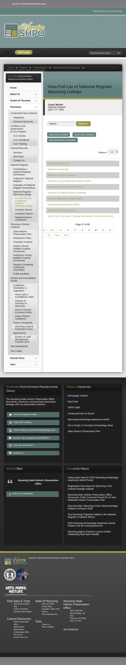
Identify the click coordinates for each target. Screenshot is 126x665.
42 (60, 230)
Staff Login (24, 52)
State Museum (19, 629)
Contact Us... (17, 453)
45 (82, 230)
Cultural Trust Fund (21, 637)
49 (110, 230)
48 (103, 230)
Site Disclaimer (71, 629)
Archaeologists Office (21, 632)
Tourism (45, 612)
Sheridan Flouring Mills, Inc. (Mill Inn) (65, 187)
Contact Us (46, 624)
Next (57, 235)
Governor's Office (48, 604)
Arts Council (18, 634)
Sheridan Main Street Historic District (65, 198)
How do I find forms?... (22, 445)
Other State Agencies (49, 614)
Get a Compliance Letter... (24, 414)
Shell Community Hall (58, 163)
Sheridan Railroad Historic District (64, 204)
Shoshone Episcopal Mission (61, 210)
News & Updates (48, 627)
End (66, 235)
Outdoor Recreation (21, 609)
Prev (52, 230)
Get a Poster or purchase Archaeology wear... (33, 430)
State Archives (19, 627)
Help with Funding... (21, 422)
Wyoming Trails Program (23, 612)
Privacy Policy (47, 606)
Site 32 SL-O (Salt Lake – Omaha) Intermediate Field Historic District (80, 216)
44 (75, 230)
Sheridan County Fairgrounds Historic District (69, 181)
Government (111, 11)
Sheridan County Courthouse (61, 175)
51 (49, 235)
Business (102, 11)
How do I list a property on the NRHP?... (30, 438)
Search (83, 123)
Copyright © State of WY (51, 609)
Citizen (95, 11)
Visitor (120, 11)
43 (67, 230)
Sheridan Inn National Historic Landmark (67, 192)
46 (89, 230)
